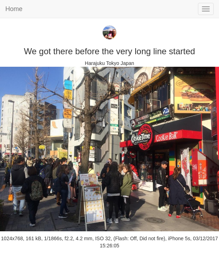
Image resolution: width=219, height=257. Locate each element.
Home (13, 8)
